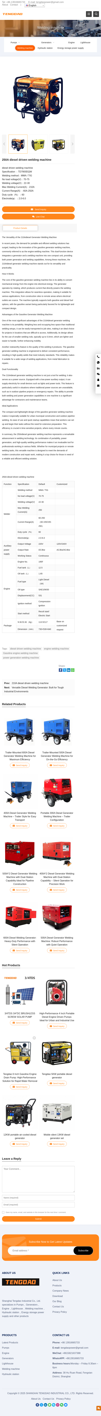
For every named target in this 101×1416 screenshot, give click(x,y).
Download (57, 1296)
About (5, 4)
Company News (60, 1291)
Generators (46, 42)
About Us (57, 1280)
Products (57, 1285)
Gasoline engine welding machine (20, 653)
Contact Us (58, 1306)
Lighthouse (85, 42)
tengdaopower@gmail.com (50, 2)
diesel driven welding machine (25, 648)
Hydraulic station (45, 48)
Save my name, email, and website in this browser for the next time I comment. (36, 1212)
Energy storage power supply (71, 48)
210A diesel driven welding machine (30, 683)
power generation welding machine (21, 657)
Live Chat (38, 216)
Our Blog (57, 1301)
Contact (14, 4)
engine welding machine (56, 648)
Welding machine (25, 48)
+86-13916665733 (15, 2)
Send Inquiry (38, 209)
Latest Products (10, 1342)
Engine (71, 42)
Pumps (14, 42)
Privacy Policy (59, 1312)
